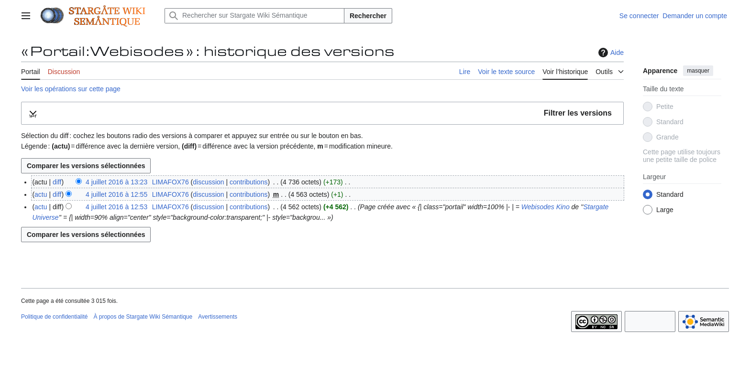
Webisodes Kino (545, 207)
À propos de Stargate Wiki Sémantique (142, 316)
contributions (248, 182)
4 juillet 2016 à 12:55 (116, 194)
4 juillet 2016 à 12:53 (116, 207)
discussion (208, 182)
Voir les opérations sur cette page (71, 89)
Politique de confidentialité (54, 316)
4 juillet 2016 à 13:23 (116, 182)
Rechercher (368, 16)
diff (57, 182)
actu (40, 194)
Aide (610, 52)
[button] (322, 113)
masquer (698, 70)
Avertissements (217, 316)
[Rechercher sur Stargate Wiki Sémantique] (254, 15)
